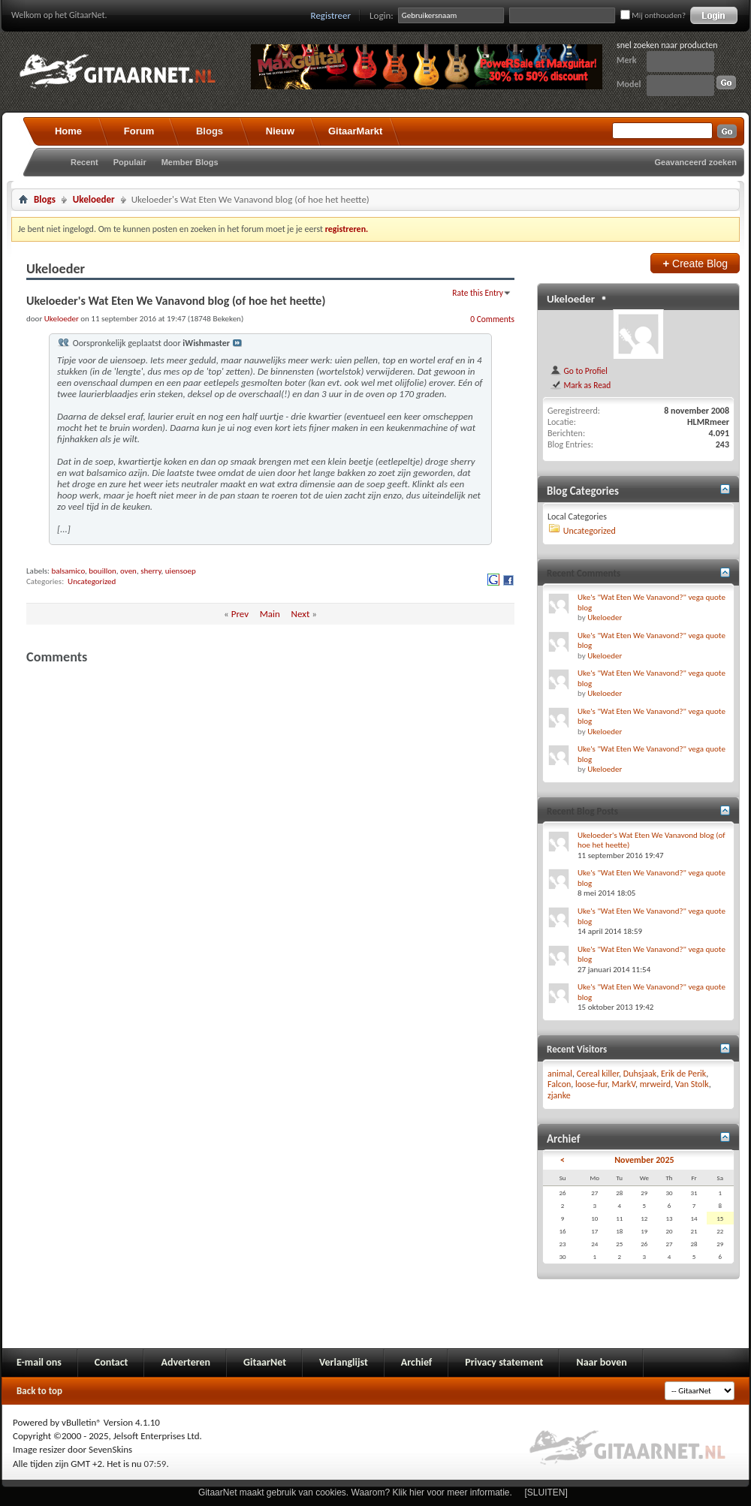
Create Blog (695, 263)
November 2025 (644, 1160)
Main (270, 613)
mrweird (655, 1084)
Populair (129, 162)
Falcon (559, 1084)
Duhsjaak (640, 1073)
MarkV (623, 1084)
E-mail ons (39, 1362)
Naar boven (601, 1362)
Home (68, 131)
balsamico (68, 571)
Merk (627, 60)
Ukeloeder (94, 199)
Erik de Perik (683, 1073)
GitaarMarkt (355, 131)
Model (629, 84)
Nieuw (280, 131)
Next (300, 613)
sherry (150, 571)
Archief (416, 1362)
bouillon (102, 571)
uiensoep (180, 571)
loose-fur (591, 1084)
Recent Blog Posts (582, 811)
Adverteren (185, 1362)
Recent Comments (583, 573)
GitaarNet (264, 1362)
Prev (240, 613)
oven (128, 571)
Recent (84, 162)
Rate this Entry (477, 293)
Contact (111, 1362)
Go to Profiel (579, 371)
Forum (139, 131)
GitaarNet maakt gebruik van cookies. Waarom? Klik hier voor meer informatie (353, 1492)
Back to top (39, 1390)
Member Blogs (190, 162)
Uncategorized (92, 581)
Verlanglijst (343, 1362)
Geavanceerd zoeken (696, 162)
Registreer (331, 15)
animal (559, 1073)
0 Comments (492, 319)
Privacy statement (504, 1362)
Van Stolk (692, 1084)
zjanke (559, 1095)
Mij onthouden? (653, 15)
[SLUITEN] (546, 1492)
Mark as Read (580, 385)
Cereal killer (598, 1073)
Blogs (209, 131)
